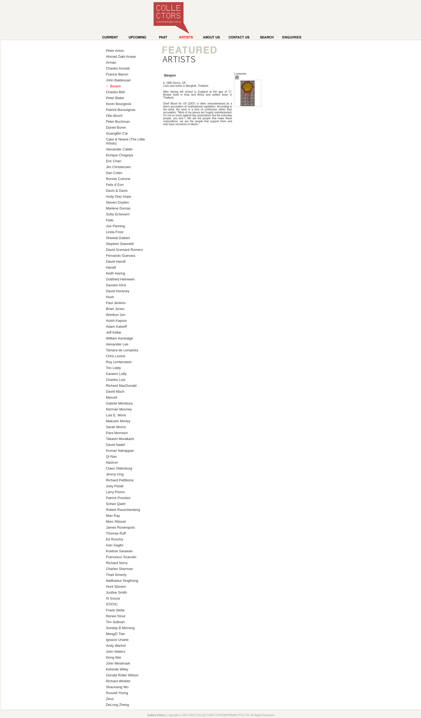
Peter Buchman (118, 122)
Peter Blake (115, 98)
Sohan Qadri (115, 504)
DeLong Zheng (117, 705)
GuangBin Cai (117, 133)
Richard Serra (116, 563)
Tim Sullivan (115, 622)
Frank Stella (115, 610)
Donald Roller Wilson (122, 675)
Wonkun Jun (115, 315)
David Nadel (115, 445)
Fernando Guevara (120, 256)
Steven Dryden (117, 202)
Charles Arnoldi (117, 68)
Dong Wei (113, 657)
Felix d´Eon (115, 185)
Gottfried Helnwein (120, 279)
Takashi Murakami (120, 439)
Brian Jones (115, 309)
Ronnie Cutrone (118, 179)
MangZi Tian (115, 634)
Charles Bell (115, 92)
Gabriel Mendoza (119, 403)
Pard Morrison (117, 433)
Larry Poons (115, 492)
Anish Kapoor (116, 321)
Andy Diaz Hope (118, 196)
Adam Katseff (116, 326)
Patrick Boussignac (121, 110)
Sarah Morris (116, 427)
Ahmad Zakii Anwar (121, 57)
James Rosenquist (120, 527)
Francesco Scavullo (121, 557)
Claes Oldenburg (119, 468)
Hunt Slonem (116, 586)
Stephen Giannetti (120, 244)
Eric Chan (113, 161)
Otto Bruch (114, 116)
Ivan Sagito (114, 545)
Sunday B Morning (120, 628)
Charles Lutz (115, 380)
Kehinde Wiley (117, 669)
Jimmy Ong (115, 474)
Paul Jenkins (116, 303)
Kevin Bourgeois (118, 104)
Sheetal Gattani (118, 238)
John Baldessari (118, 80)
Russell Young (117, 693)
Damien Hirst (116, 285)
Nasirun (112, 462)
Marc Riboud (116, 521)
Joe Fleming (115, 226)
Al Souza (113, 598)
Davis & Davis (117, 191)
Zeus (110, 699)
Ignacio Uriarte (117, 640)
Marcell (111, 397)
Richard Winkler (118, 681)
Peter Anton (115, 51)
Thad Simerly (116, 575)
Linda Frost (114, 232)
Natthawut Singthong (122, 581)
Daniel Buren (116, 127)
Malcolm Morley (118, 421)
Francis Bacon (117, 74)
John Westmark (118, 663)
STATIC (112, 604)
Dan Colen (114, 173)
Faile (109, 220)
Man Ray (113, 516)
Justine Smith (116, 592)
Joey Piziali (114, 486)
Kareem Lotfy (116, 374)
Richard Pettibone (119, 480)
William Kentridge (119, 338)
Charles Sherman (119, 569)
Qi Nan (111, 456)
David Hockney (117, 291)
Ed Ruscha (114, 539)
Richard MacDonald (121, 386)
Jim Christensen (118, 167)
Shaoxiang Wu (117, 687)
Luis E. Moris (116, 415)
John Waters (115, 652)
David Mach (115, 391)
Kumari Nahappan (120, 451)
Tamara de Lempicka (122, 350)
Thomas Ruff (116, 533)
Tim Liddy (113, 368)
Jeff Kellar (113, 332)
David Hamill (115, 261)
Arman (111, 62)
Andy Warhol (116, 646)
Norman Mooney (119, 409)
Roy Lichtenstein (119, 362)
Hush (110, 297)
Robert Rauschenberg (123, 510)
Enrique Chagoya (119, 155)
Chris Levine (115, 356)
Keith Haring (115, 273)
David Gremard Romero (124, 250)
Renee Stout (115, 616)
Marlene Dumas (118, 208)
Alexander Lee (117, 344)
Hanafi (111, 267)
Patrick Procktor (118, 498)
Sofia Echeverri (117, 214)
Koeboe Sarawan (119, 551)
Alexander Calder (119, 149)
